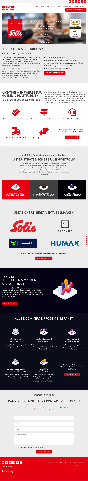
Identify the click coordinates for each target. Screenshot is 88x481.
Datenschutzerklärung (51, 463)
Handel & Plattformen (48, 6)
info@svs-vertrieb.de (37, 408)
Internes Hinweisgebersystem (77, 466)
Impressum (68, 463)
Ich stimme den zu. (30, 448)
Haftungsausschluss (79, 463)
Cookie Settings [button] (9, 471)
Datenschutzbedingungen (33, 448)
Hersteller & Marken (64, 6)
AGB (61, 463)
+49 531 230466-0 (64, 408)
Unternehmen (79, 6)
